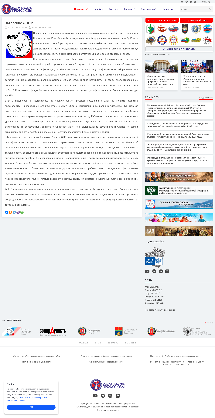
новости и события (41, 27)
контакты (113, 343)
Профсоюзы (81, 9)
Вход (205, 1)
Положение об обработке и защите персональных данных (176, 356)
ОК (31, 407)
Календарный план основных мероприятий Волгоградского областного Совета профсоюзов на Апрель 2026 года (178, 135)
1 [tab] (205, 323)
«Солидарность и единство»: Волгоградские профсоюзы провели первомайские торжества (160, 80)
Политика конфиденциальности (36, 362)
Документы (152, 97)
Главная (83, 343)
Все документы (206, 98)
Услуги (113, 9)
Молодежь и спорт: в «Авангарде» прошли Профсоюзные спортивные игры (197, 80)
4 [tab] (210, 323)
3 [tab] (209, 323)
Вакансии (130, 343)
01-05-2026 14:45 (156, 88)
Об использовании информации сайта (106, 362)
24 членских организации (179, 49)
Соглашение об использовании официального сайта (36, 356)
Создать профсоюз (196, 20)
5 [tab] (212, 323)
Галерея (129, 9)
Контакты (168, 9)
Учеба (99, 9)
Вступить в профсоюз (162, 20)
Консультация (149, 9)
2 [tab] (207, 323)
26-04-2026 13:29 (192, 88)
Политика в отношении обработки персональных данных (106, 356)
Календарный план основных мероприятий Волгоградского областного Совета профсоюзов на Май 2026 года (178, 125)
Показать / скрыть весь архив (160, 310)
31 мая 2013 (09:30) (17, 27)
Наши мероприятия (157, 54)
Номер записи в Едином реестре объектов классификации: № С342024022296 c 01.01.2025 (176, 363)
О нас (98, 343)
